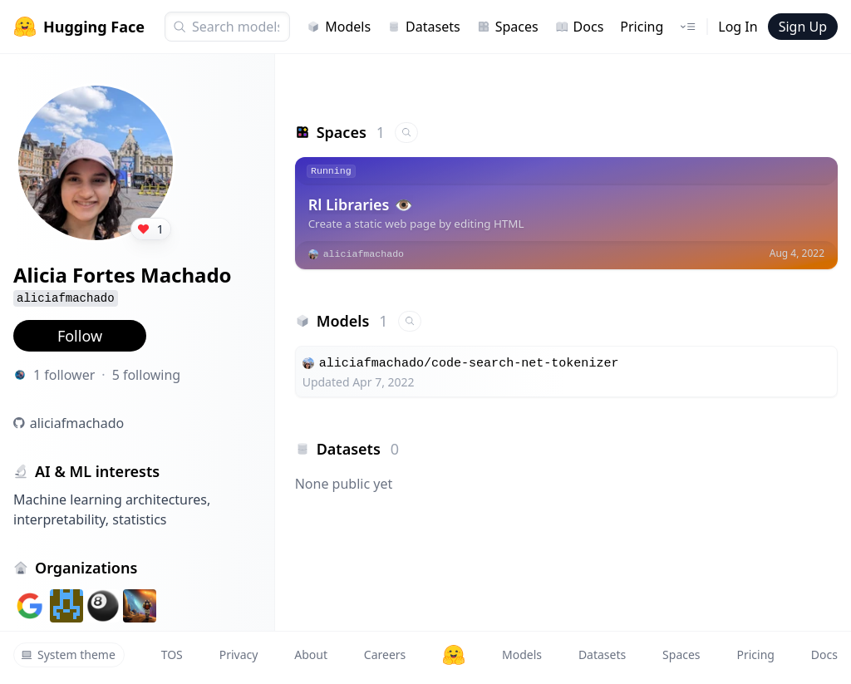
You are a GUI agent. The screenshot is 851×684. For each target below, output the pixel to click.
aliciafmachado (77, 423)
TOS (172, 654)
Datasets (423, 26)
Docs (579, 26)
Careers (385, 654)
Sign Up (803, 26)
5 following (146, 375)
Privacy (238, 654)
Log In (737, 26)
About (310, 654)
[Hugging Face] (453, 655)
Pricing (641, 26)
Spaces (508, 26)
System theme (68, 654)
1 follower (64, 375)
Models (339, 26)
